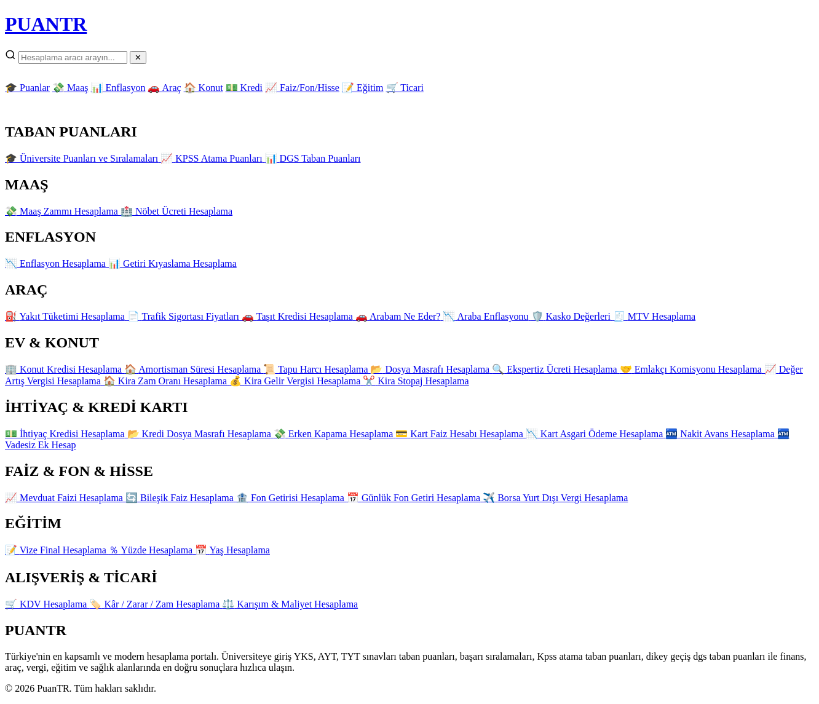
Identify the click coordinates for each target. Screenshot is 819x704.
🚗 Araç (164, 87)
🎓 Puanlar (27, 87)
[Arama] (72, 57)
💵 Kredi (244, 87)
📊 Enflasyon (118, 87)
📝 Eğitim (363, 87)
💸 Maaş (70, 87)
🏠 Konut (203, 87)
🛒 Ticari (405, 87)
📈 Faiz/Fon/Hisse (302, 87)
